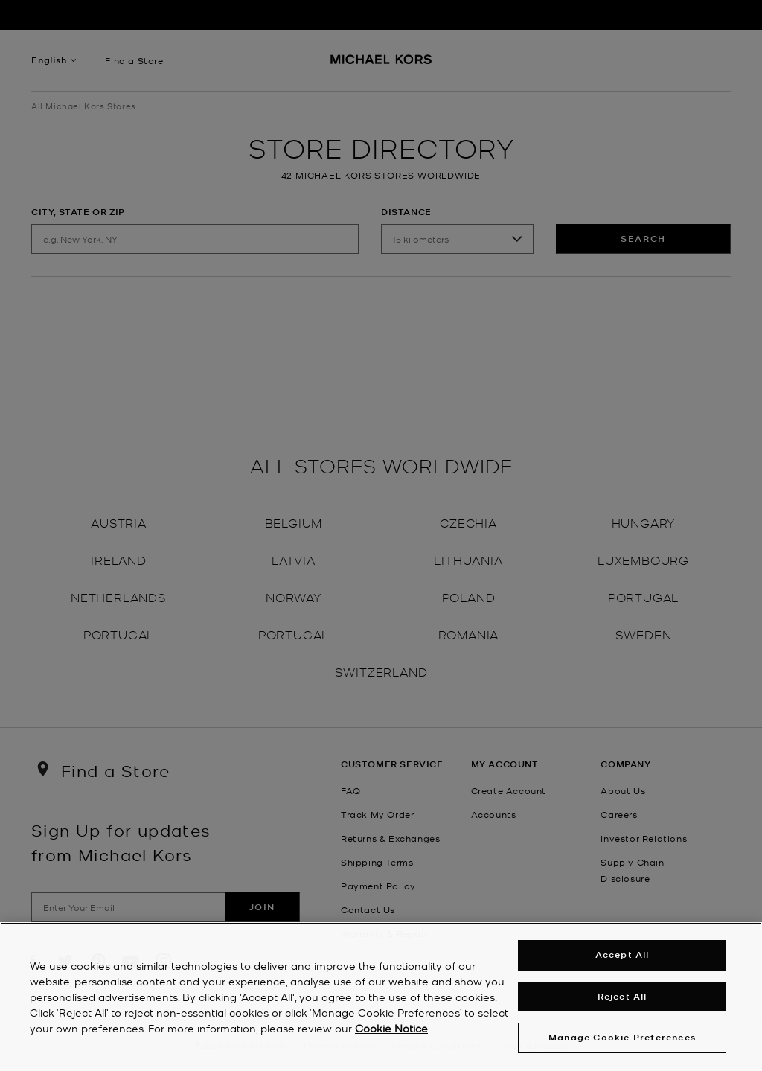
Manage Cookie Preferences (622, 1040)
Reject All (622, 998)
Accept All (622, 957)
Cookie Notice (391, 1030)
